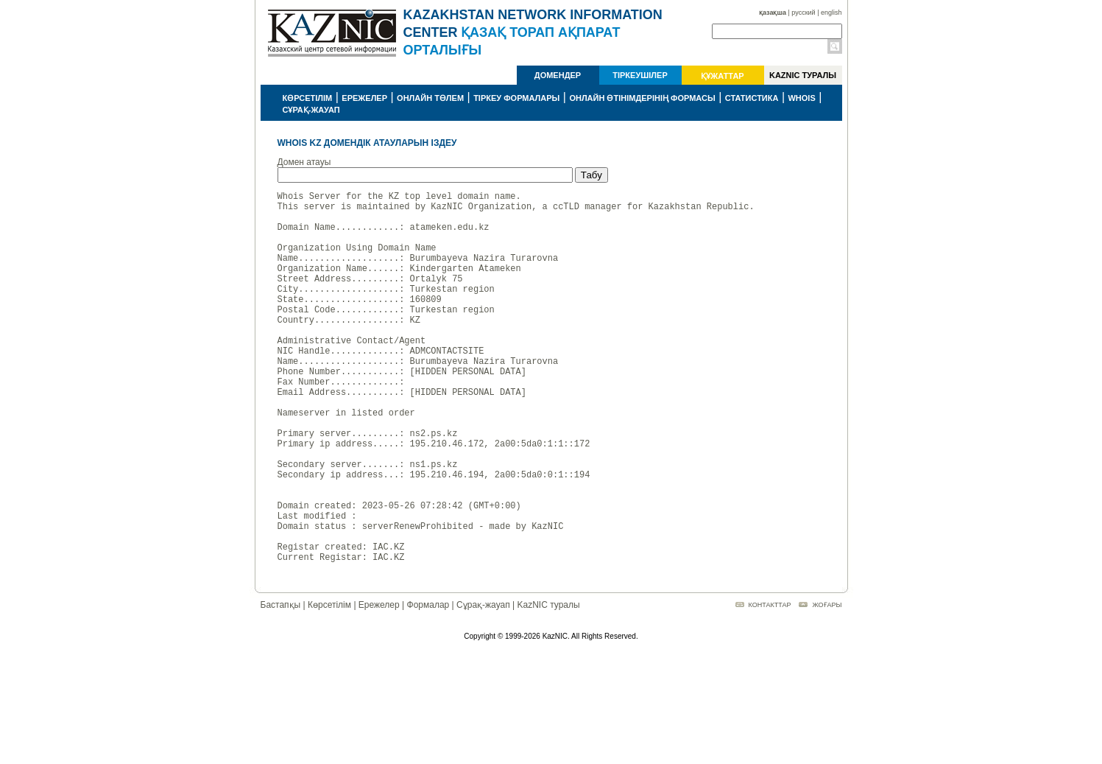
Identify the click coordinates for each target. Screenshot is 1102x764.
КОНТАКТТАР (770, 684)
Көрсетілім (329, 684)
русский (803, 12)
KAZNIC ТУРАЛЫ (802, 75)
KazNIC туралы (548, 684)
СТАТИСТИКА (752, 98)
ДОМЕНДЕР (557, 75)
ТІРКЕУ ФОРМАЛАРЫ (516, 98)
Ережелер (379, 684)
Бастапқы (281, 684)
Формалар (428, 684)
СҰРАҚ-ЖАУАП (311, 109)
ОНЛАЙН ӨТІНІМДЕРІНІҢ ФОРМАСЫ (642, 98)
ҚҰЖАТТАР (722, 75)
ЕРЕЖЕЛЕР (364, 98)
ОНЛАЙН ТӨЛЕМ (430, 98)
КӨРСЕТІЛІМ (308, 98)
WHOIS (801, 98)
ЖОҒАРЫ (826, 684)
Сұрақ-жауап (483, 684)
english (831, 12)
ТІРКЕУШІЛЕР (640, 75)
